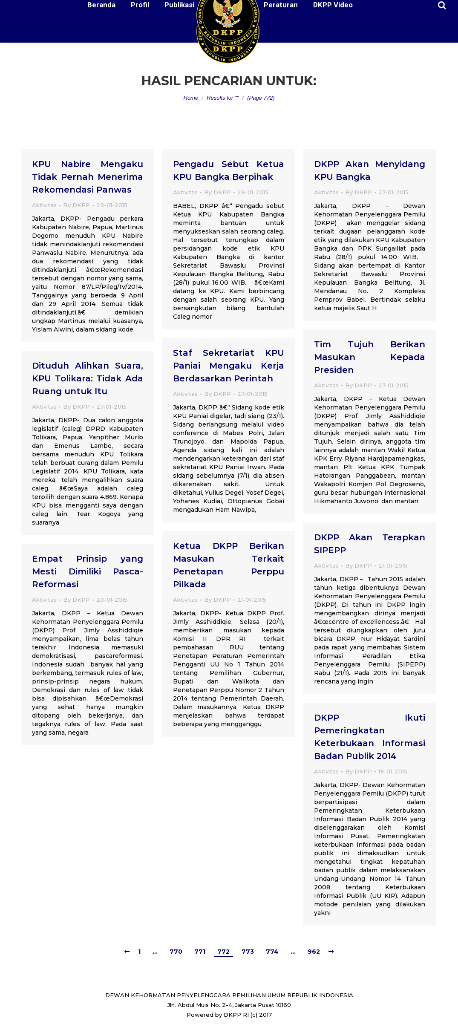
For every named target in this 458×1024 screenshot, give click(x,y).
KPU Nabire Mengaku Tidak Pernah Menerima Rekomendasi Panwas (87, 177)
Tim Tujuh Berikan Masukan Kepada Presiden (369, 357)
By (76, 205)
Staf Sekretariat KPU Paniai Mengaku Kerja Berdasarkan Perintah (228, 366)
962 (314, 951)
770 (176, 951)
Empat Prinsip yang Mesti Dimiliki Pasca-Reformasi (87, 571)
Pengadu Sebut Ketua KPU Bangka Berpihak (228, 170)
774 (272, 951)
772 (223, 951)
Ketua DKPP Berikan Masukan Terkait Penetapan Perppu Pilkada (228, 565)
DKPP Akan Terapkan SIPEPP (369, 543)
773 (248, 951)
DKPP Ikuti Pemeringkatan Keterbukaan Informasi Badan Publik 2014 (369, 736)
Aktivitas (44, 205)
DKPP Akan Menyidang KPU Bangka (369, 170)
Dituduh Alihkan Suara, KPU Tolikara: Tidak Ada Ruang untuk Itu (87, 378)
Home (191, 98)
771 (199, 951)
